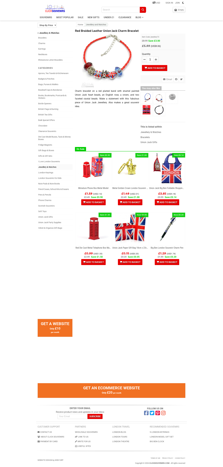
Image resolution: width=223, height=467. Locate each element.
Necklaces (42, 54)
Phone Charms (44, 200)
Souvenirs (46, 17)
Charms (41, 43)
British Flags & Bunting (48, 109)
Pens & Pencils (44, 195)
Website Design (45, 460)
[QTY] (150, 59)
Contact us (45, 432)
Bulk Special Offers (46, 120)
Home (80, 24)
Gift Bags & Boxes (46, 150)
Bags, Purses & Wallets (48, 84)
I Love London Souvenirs (49, 161)
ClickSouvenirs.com (159, 463)
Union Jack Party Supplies (49, 222)
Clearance (124, 17)
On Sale (80, 149)
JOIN (177, 3)
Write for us (82, 441)
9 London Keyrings (159, 432)
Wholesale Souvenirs (86, 432)
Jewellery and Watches (96, 24)
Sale (80, 17)
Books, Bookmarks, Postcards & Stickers (52, 96)
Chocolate (42, 126)
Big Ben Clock (157, 441)
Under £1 (109, 17)
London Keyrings (45, 172)
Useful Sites (83, 446)
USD (156, 2)
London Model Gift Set (162, 437)
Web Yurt (59, 460)
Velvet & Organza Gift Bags (50, 228)
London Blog (119, 432)
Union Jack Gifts (45, 217)
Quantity (146, 54)
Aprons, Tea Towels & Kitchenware (53, 73)
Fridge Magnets (45, 145)
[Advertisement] (55, 276)
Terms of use (155, 458)
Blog (139, 17)
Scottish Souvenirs (46, 206)
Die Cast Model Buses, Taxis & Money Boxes (54, 138)
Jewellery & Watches (47, 167)
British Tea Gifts (45, 114)
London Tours (119, 437)
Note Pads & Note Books (49, 184)
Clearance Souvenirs (47, 131)
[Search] (143, 10)
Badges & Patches (46, 79)
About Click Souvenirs (51, 437)
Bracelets (42, 38)
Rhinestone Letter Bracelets (50, 60)
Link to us (81, 437)
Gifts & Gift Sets (45, 156)
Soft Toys (42, 211)
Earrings (42, 49)
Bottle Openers (44, 103)
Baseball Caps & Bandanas (50, 90)
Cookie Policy (180, 458)
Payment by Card (48, 441)
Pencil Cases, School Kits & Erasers (53, 189)
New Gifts (93, 17)
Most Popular (65, 17)
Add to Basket (154, 68)
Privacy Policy (167, 458)
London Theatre (120, 441)
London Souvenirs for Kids (49, 178)
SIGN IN (169, 3)
